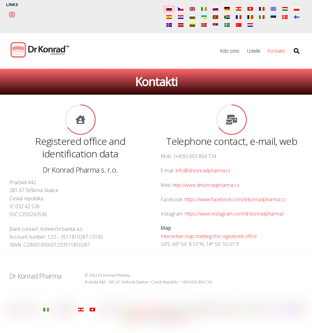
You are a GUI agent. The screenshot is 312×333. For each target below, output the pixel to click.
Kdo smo (229, 50)
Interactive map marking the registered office (209, 236)
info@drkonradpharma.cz (203, 170)
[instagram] (12, 13)
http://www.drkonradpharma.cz (205, 185)
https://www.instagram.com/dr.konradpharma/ (234, 213)
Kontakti (276, 50)
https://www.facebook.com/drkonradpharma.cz (235, 199)
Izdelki (253, 50)
